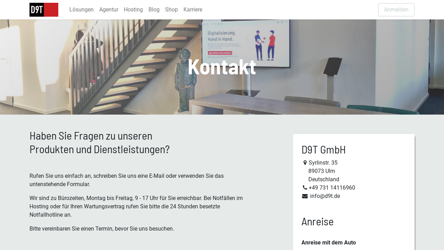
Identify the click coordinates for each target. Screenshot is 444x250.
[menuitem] (81, 10)
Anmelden (396, 9)
